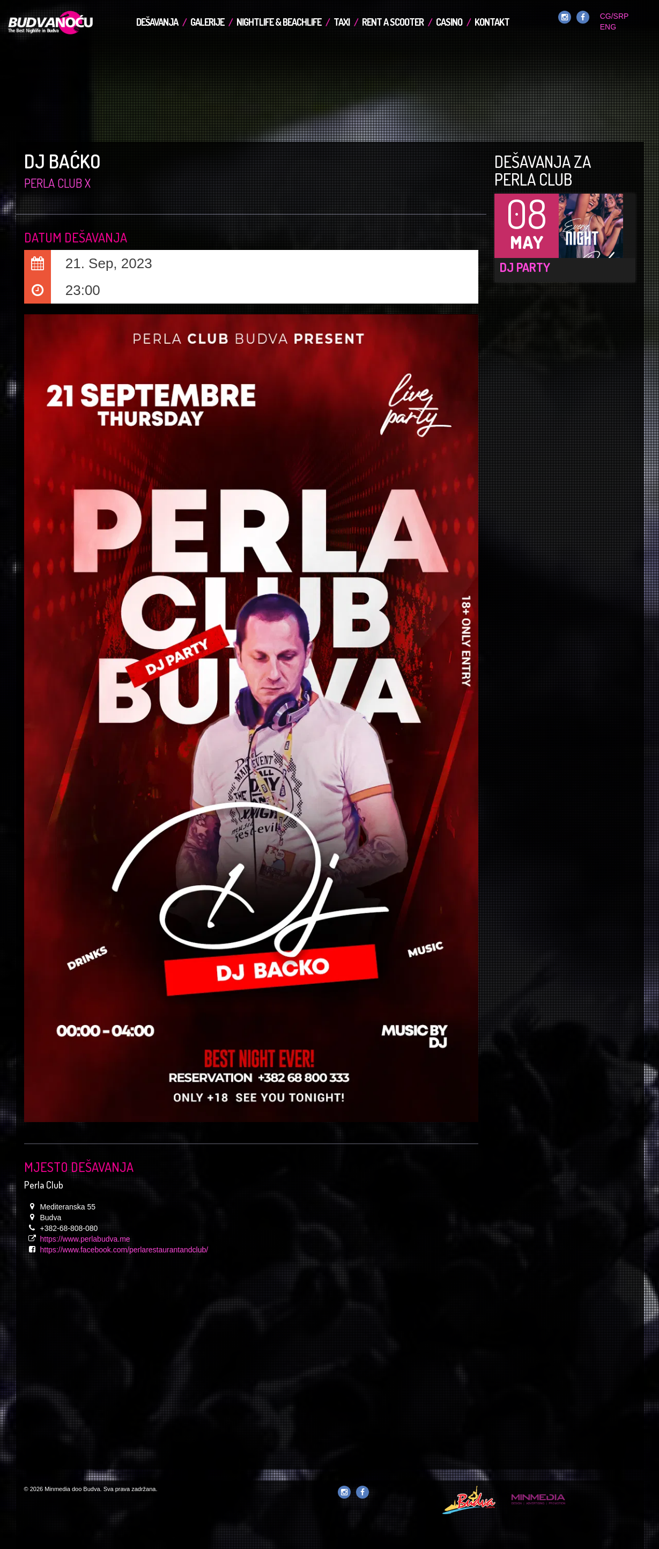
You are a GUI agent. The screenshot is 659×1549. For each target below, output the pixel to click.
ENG (608, 27)
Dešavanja (157, 22)
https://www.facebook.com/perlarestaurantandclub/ (124, 1249)
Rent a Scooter (393, 22)
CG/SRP (614, 16)
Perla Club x (57, 182)
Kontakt (492, 22)
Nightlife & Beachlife (278, 22)
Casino (449, 22)
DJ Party (525, 267)
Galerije (207, 22)
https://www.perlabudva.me (85, 1239)
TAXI (342, 22)
